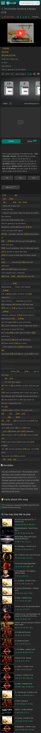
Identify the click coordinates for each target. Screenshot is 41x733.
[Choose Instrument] (10, 103)
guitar (5, 103)
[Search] (37, 3)
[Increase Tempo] (12, 74)
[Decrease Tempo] (3, 74)
